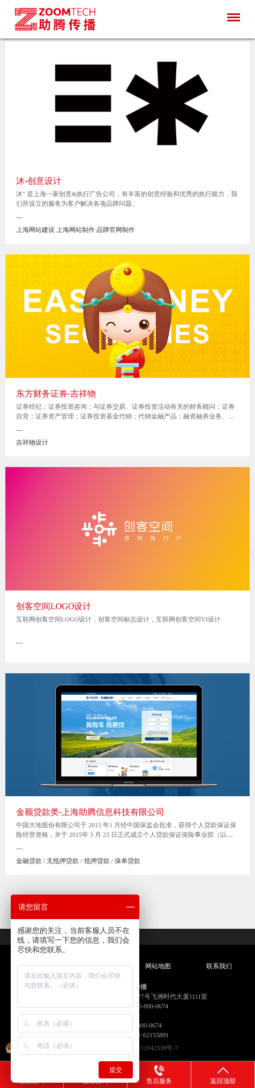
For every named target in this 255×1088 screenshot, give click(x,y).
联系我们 (219, 966)
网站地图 (158, 966)
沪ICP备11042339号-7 (148, 1048)
